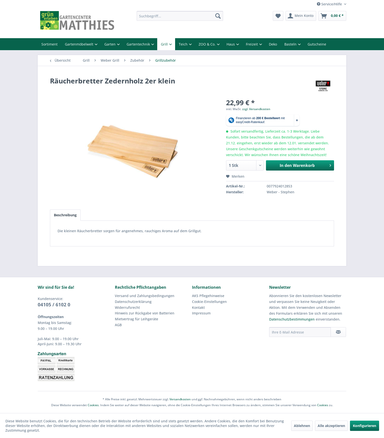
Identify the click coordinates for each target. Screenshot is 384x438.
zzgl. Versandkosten (256, 109)
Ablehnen (302, 425)
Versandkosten (180, 399)
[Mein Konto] (301, 16)
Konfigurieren (364, 425)
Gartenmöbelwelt (79, 44)
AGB (118, 325)
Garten (110, 44)
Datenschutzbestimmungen (292, 319)
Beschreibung (65, 215)
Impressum (201, 313)
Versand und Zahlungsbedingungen (144, 295)
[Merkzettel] (278, 16)
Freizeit (252, 44)
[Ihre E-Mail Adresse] (300, 332)
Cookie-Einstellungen (209, 301)
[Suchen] (218, 16)
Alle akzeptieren (331, 425)
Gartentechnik (139, 44)
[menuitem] (180, 16)
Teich (184, 44)
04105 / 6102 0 (54, 304)
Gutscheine (317, 44)
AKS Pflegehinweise (208, 295)
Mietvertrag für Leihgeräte (136, 319)
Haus (231, 44)
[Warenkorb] (332, 16)
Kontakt (198, 307)
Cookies (93, 405)
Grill (165, 44)
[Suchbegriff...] (180, 16)
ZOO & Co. (207, 44)
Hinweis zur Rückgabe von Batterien (144, 313)
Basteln (291, 44)
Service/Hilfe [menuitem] (330, 4)
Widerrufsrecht (127, 307)
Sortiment (49, 44)
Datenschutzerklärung (133, 301)
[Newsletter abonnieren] (338, 332)
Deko (273, 44)
